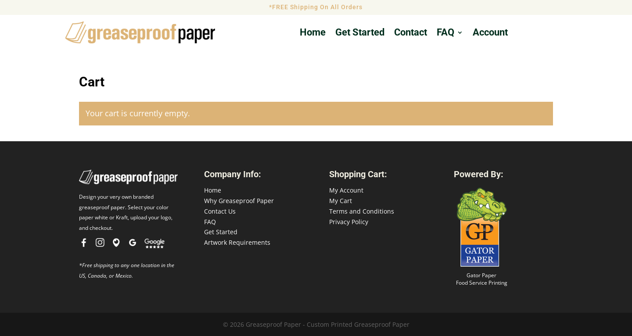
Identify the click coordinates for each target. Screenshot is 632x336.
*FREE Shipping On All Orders (316, 7)
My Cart (340, 201)
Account (490, 33)
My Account (346, 190)
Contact (410, 33)
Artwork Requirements (237, 242)
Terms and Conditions (361, 211)
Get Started (220, 232)
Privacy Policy (348, 222)
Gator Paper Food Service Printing (481, 279)
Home (313, 33)
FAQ (445, 33)
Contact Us (220, 211)
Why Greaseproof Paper (239, 201)
